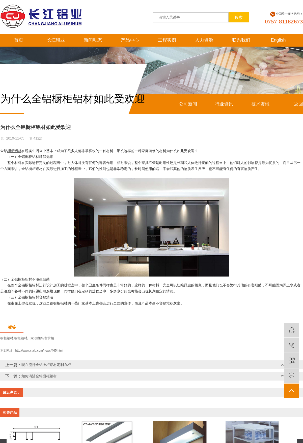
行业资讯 (224, 104)
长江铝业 (56, 40)
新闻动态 (93, 40)
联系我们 (241, 40)
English (278, 40)
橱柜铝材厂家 (24, 338)
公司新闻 (188, 104)
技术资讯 (260, 104)
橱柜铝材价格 (44, 338)
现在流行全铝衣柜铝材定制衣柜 (46, 365)
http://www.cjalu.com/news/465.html (39, 350)
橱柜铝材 (6, 338)
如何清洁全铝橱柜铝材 (39, 376)
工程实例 (167, 40)
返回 (298, 104)
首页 (18, 40)
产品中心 (130, 40)
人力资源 (204, 40)
